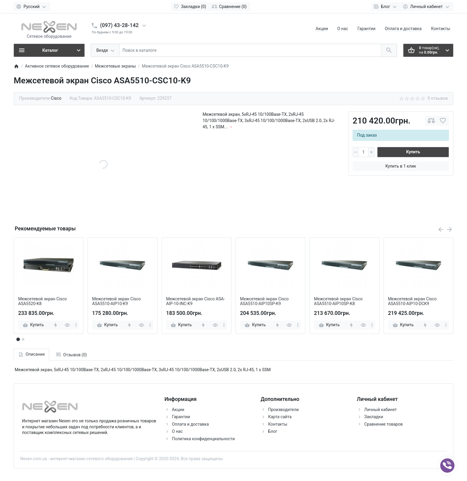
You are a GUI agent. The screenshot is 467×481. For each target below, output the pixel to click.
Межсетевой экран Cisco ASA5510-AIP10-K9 (116, 301)
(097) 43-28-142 (119, 25)
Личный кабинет (380, 409)
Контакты (440, 28)
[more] (76, 325)
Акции (322, 28)
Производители (283, 409)
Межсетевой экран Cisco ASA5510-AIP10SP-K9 (264, 301)
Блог (272, 431)
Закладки (373, 416)
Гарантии (366, 28)
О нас (342, 28)
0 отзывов (438, 98)
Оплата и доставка (403, 28)
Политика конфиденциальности (203, 438)
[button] (23, 339)
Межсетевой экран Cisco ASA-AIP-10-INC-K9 (195, 301)
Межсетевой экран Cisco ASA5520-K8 (42, 301)
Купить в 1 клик (400, 166)
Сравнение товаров (383, 424)
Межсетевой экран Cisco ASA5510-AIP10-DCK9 (412, 301)
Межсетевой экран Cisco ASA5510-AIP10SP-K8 (338, 301)
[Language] (32, 6)
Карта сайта (280, 416)
